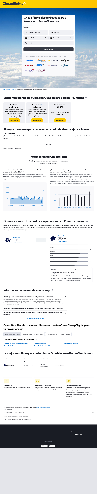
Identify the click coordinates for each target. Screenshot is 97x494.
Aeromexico (16, 237)
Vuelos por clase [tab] (65, 334)
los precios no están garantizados (43, 407)
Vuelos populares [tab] (52, 334)
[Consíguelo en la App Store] (52, 446)
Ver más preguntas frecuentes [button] (35, 318)
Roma (13, 89)
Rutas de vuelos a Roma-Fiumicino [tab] (33, 334)
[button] (35, 38)
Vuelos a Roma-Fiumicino (71, 343)
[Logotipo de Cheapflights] (13, 4)
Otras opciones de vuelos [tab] (12, 334)
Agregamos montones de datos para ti (49, 416)
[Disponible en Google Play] (44, 446)
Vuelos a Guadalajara (40, 343)
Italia (8, 89)
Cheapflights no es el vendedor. (49, 413)
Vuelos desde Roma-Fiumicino (42, 346)
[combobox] (28, 27)
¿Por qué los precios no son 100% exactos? (49, 419)
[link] (14, 120)
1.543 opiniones (17, 242)
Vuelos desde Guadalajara (11, 346)
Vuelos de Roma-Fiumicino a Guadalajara (16, 343)
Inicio (4, 89)
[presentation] (86, 98)
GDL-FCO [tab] (48, 144)
